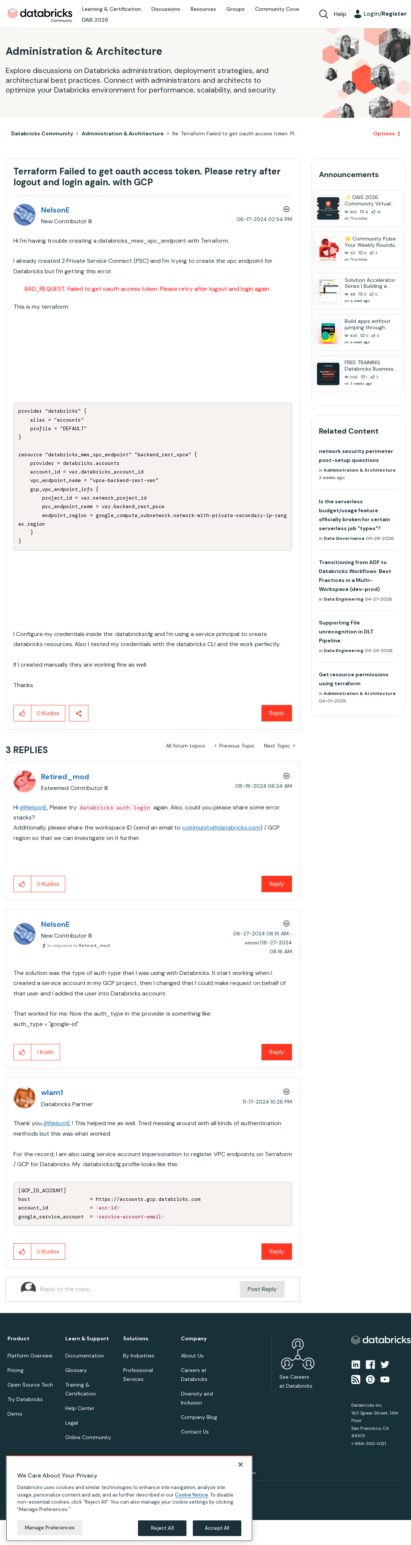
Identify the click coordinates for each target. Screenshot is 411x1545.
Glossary (76, 1370)
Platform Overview (30, 1355)
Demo (14, 1413)
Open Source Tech (30, 1384)
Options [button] (384, 133)
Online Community (88, 1437)
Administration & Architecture (123, 133)
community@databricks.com (221, 827)
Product (18, 1338)
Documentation (84, 1355)
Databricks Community (40, 15)
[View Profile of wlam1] (52, 1092)
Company (194, 1338)
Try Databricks (25, 1399)
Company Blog (199, 1417)
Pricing (15, 1370)
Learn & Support (87, 1338)
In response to (78, 945)
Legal (71, 1422)
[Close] (240, 1464)
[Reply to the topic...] (140, 1289)
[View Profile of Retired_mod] (65, 776)
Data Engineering (344, 599)
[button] (22, 713)
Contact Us (195, 1431)
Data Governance (344, 538)
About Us (192, 1355)
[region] (129, 1498)
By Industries (138, 1355)
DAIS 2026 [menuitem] (95, 19)
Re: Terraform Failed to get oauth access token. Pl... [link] (235, 133)
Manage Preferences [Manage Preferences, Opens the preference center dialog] (50, 1527)
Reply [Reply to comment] (276, 884)
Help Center (79, 1408)
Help (340, 14)
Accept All (217, 1528)
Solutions (135, 1338)
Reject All (162, 1528)
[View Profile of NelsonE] (55, 210)
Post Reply (262, 1289)
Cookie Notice (191, 1495)
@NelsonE (33, 807)
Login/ (385, 14)
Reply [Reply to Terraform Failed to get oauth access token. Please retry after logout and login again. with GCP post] (276, 713)
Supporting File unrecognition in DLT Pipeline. (346, 631)
